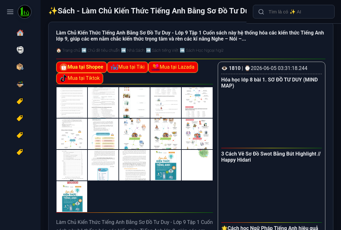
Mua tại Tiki (164, 76)
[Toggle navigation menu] (10, 12)
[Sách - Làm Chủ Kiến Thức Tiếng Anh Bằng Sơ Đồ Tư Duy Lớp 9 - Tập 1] (25, 12)
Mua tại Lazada (117, 87)
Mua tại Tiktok (166, 87)
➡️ (136, 59)
